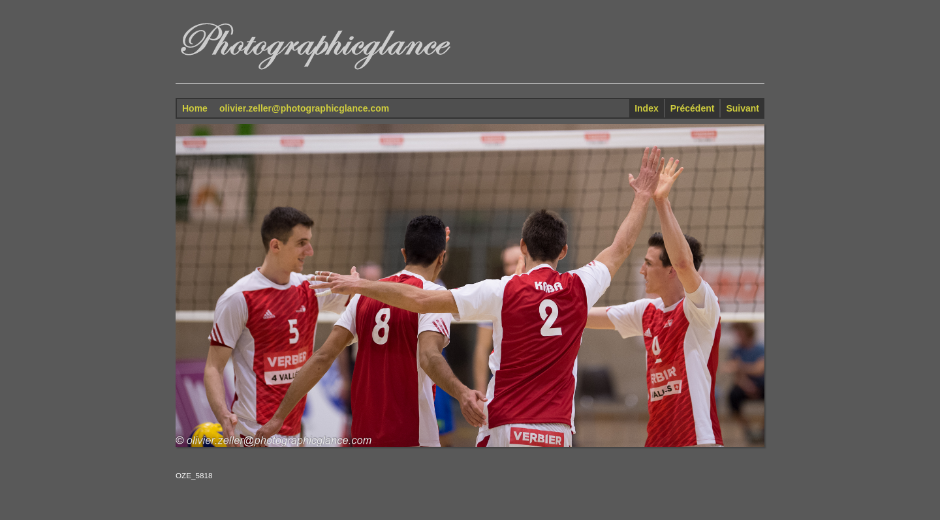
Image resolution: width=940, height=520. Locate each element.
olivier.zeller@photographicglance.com (304, 108)
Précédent (692, 108)
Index (646, 108)
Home (195, 108)
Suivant (742, 108)
